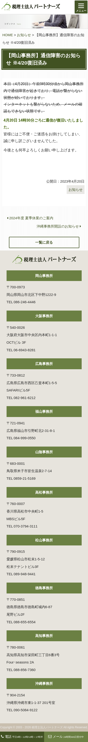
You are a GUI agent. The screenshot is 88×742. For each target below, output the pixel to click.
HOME (7, 35)
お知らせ (24, 35)
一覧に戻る (44, 242)
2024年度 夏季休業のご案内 (30, 218)
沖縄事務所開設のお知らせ (59, 226)
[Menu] (81, 6)
